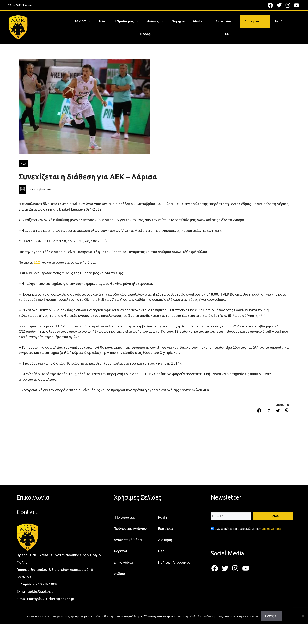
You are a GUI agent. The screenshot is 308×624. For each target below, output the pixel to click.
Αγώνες (157, 21)
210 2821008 (46, 584)
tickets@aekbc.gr (60, 599)
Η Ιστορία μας (124, 517)
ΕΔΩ (37, 262)
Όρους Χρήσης (271, 528)
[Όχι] (303, 616)
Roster (163, 517)
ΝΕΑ (23, 163)
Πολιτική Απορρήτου (174, 562)
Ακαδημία (286, 21)
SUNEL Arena (24, 5)
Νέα (102, 21)
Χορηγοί (178, 21)
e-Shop (145, 34)
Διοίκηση (165, 540)
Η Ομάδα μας (128, 21)
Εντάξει (271, 616)
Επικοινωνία (225, 21)
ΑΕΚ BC (85, 21)
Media (202, 21)
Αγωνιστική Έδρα (128, 540)
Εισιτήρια (257, 21)
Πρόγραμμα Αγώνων (130, 528)
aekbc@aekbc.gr (41, 591)
